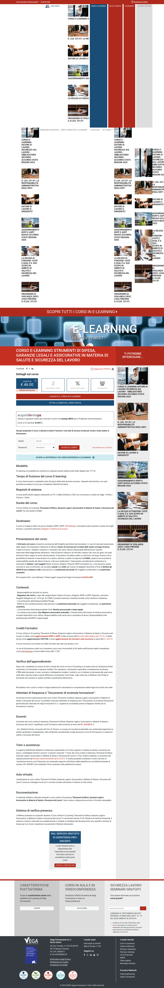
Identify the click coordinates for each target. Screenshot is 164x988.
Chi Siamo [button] (107, 130)
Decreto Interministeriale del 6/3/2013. (49, 759)
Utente (21, 441)
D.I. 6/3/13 (107, 639)
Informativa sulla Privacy (60, 959)
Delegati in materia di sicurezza (54, 529)
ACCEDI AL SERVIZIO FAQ (65, 865)
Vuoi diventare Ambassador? (27, 2)
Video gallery (125, 960)
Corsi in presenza (127, 943)
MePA (122, 958)
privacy (115, 925)
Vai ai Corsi (82, 908)
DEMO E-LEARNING (98, 6)
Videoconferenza (127, 946)
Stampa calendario (128, 949)
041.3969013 (59, 951)
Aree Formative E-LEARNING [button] (74, 130)
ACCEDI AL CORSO (69, 447)
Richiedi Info (102, 384)
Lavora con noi (144, 6)
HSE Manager (27, 651)
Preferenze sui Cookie (59, 962)
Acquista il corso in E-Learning (65, 396)
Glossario (129, 6)
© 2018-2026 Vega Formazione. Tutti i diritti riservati (82, 985)
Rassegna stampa (127, 963)
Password (22, 447)
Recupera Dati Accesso (102, 447)
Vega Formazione (127, 977)
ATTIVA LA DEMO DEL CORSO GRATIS (65, 403)
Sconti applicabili (78, 384)
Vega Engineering (127, 974)
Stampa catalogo (127, 952)
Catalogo (95, 130)
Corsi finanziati (126, 955)
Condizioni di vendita (59, 965)
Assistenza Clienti (139, 2)
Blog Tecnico (115, 6)
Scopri (37, 908)
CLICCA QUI (45, 2)
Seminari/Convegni (49, 130)
